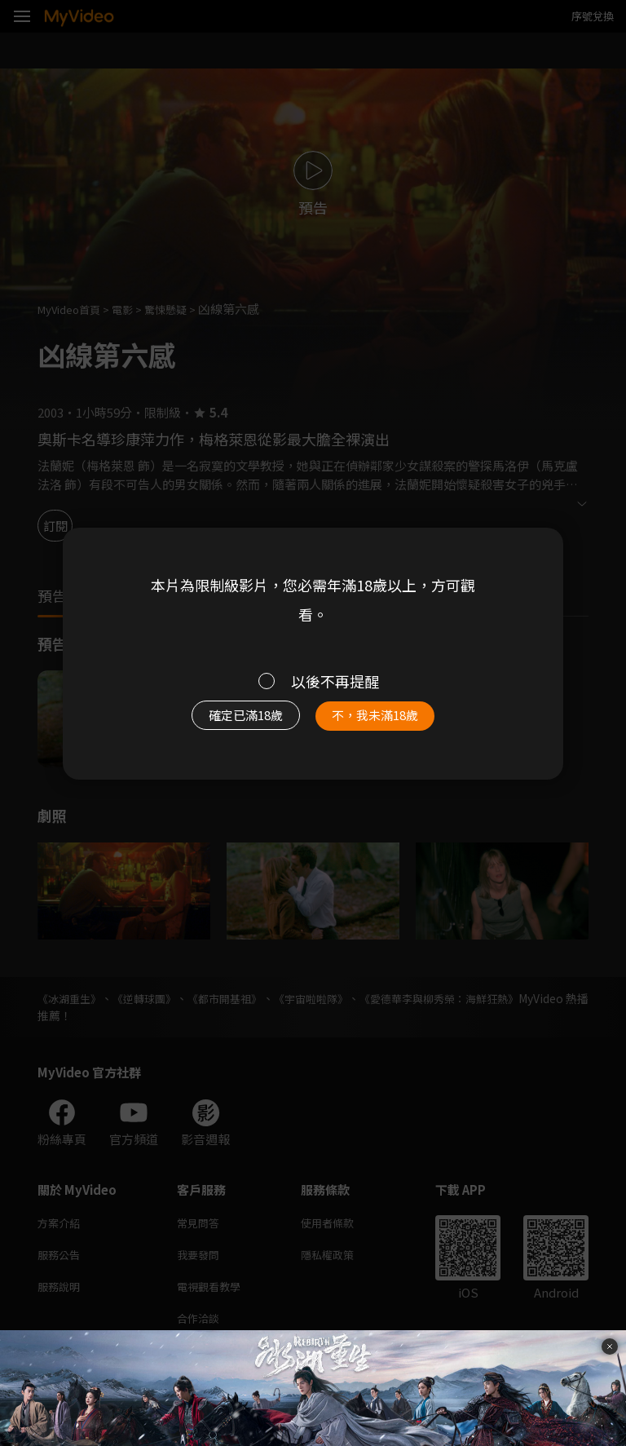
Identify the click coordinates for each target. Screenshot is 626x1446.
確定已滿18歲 (236, 719)
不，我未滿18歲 (385, 719)
